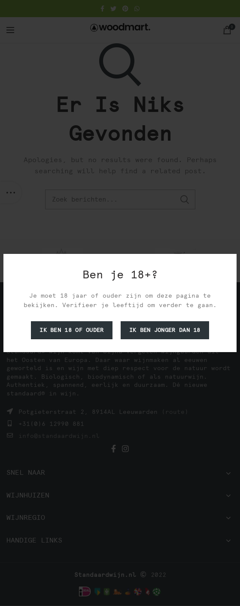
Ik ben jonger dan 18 (165, 330)
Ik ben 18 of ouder (71, 330)
